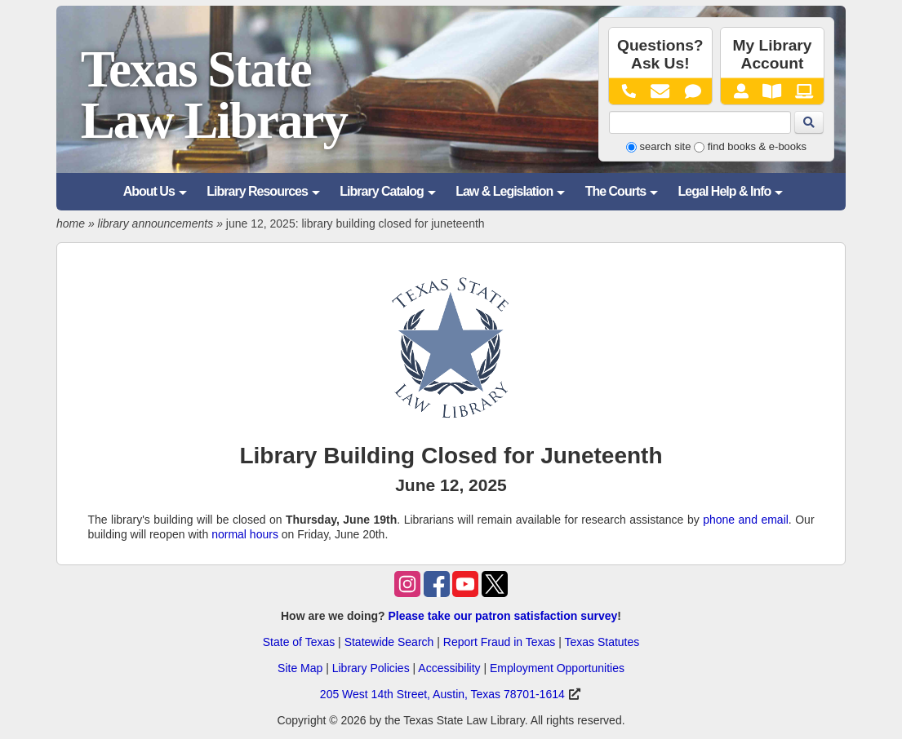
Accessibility (449, 668)
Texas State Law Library (214, 95)
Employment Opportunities (557, 668)
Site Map (300, 668)
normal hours (244, 534)
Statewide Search (389, 641)
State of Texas (299, 641)
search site (665, 146)
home (70, 223)
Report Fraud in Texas (499, 641)
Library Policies (371, 668)
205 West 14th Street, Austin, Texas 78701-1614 (442, 694)
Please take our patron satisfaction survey (502, 615)
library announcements (156, 223)
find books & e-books (757, 146)
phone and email (746, 519)
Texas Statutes (601, 641)
